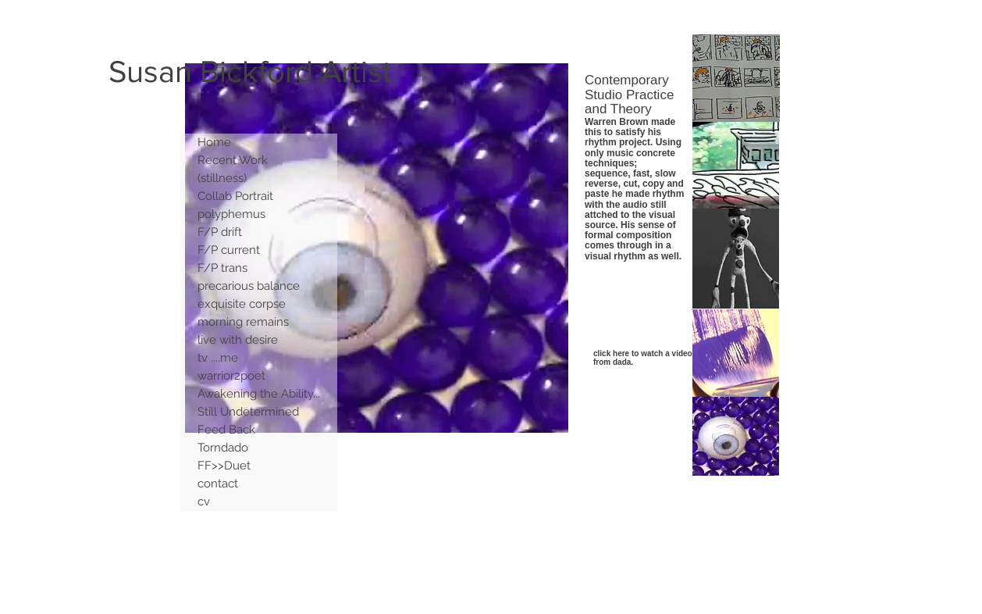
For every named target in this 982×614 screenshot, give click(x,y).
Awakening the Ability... (258, 394)
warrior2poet (231, 376)
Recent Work (232, 160)
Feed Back (226, 430)
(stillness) (222, 178)
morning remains (243, 322)
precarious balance (248, 286)
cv (203, 501)
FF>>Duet (224, 466)
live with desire (237, 340)
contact (217, 484)
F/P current (228, 250)
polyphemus (231, 214)
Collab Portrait (235, 196)
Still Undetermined (248, 412)
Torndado (222, 448)
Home (214, 142)
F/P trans (222, 268)
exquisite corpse (241, 304)
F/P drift (219, 232)
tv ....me (217, 358)
